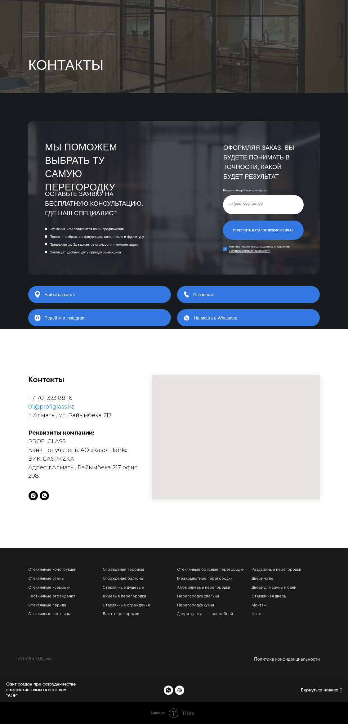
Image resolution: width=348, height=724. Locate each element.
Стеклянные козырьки (49, 587)
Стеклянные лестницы (49, 613)
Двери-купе (263, 578)
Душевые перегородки (124, 596)
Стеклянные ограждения (126, 605)
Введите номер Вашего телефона (244, 190)
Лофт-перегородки (121, 613)
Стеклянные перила (47, 605)
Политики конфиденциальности (249, 251)
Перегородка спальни (198, 596)
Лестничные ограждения (51, 596)
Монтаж (259, 605)
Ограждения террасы (123, 569)
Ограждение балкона (123, 578)
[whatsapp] (44, 495)
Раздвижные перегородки (276, 569)
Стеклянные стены (46, 578)
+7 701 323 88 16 (50, 398)
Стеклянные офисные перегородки (210, 569)
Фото (256, 613)
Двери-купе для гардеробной (205, 613)
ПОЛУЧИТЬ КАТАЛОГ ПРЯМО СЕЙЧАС (263, 230)
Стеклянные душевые (123, 587)
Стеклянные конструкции (52, 569)
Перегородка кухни (195, 605)
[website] (179, 690)
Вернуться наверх (321, 690)
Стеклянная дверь (269, 596)
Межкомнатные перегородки (205, 578)
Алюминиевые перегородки (203, 587)
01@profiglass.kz (51, 406)
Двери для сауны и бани (274, 587)
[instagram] (33, 495)
